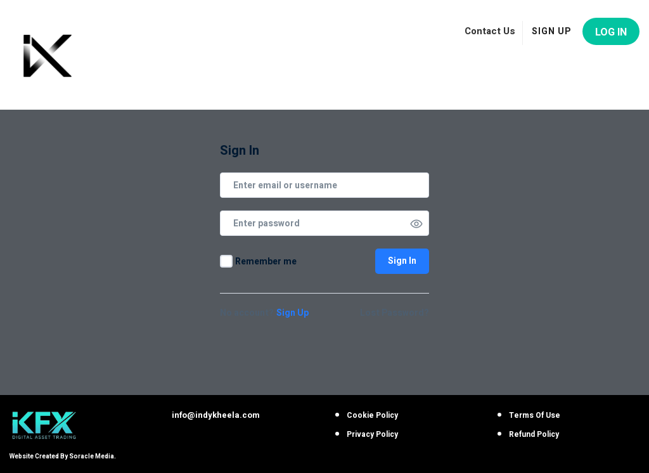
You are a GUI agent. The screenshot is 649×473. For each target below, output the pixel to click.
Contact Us (490, 31)
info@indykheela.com (216, 415)
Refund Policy (534, 434)
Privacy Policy (372, 434)
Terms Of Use (534, 415)
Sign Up (292, 313)
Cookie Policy (372, 415)
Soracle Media (91, 456)
